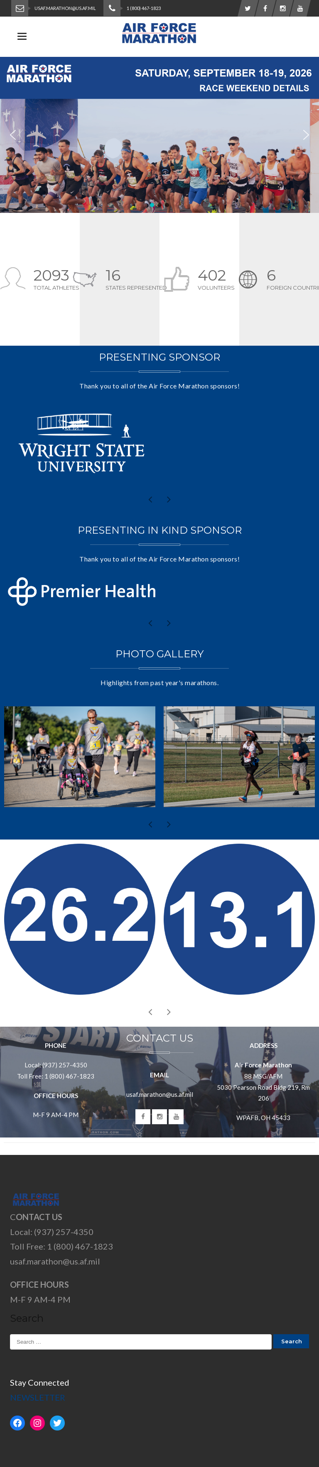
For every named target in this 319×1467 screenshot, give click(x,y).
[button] (159, 135)
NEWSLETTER (37, 1397)
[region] (159, 135)
